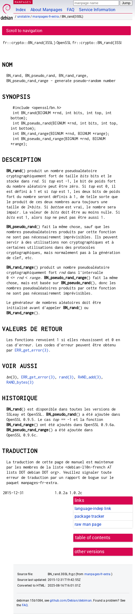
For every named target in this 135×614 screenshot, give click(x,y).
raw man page (88, 524)
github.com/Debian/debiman (71, 600)
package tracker (89, 516)
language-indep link (93, 508)
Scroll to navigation (24, 30)
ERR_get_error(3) (31, 350)
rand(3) (66, 377)
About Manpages (46, 9)
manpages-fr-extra (46, 16)
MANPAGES (23, 2)
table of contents (92, 537)
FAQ (70, 9)
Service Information (97, 9)
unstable (23, 16)
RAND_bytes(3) (20, 382)
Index (21, 9)
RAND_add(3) (89, 377)
